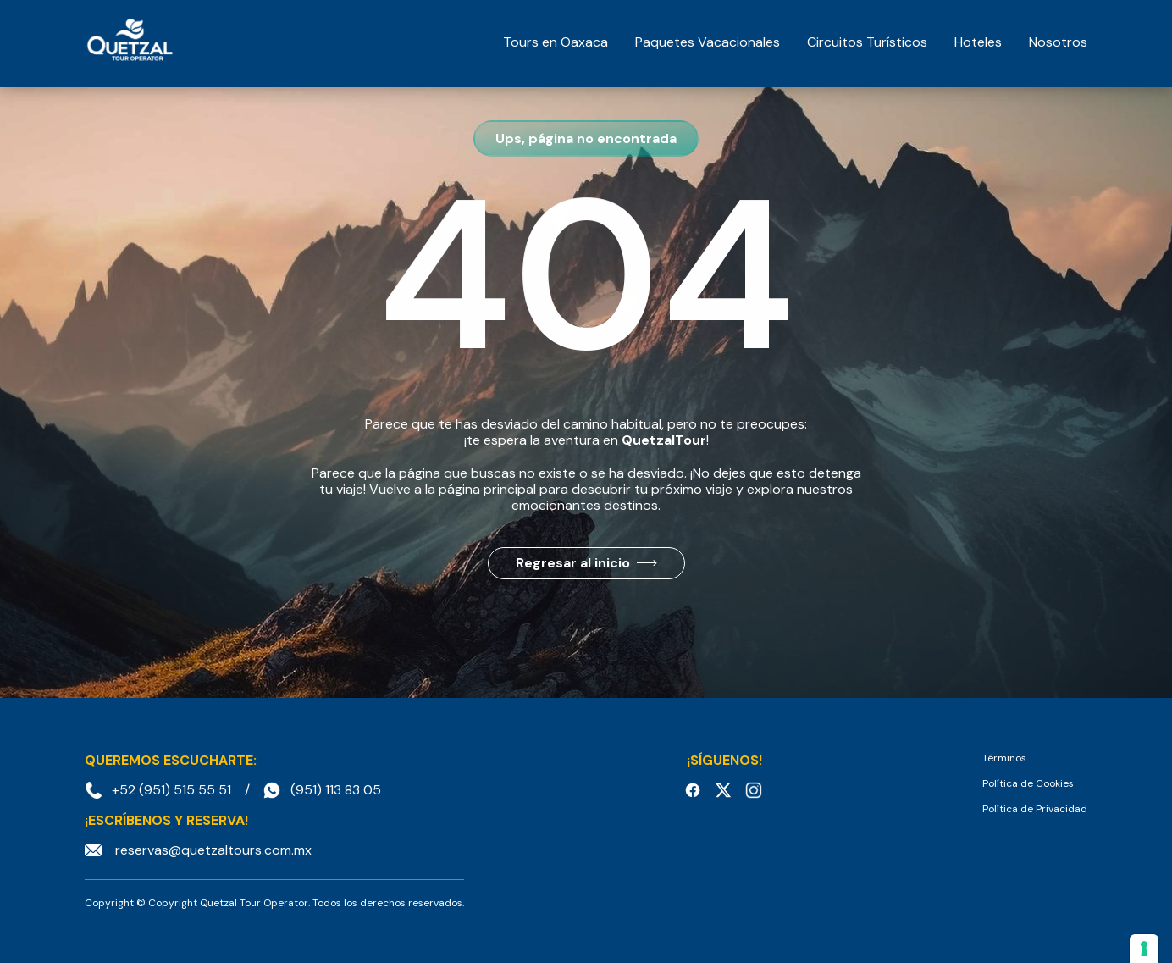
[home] (129, 42)
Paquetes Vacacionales (707, 42)
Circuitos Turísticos (867, 42)
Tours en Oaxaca (555, 42)
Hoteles (978, 42)
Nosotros (1058, 42)
